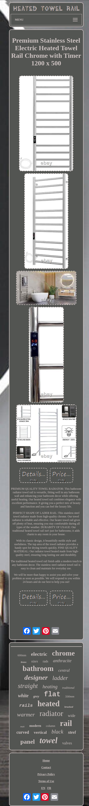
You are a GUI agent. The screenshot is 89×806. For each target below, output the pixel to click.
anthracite (62, 660)
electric (39, 654)
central (64, 670)
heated (48, 703)
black (57, 732)
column (50, 726)
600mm (22, 655)
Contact (46, 767)
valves (67, 743)
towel (48, 740)
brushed (68, 706)
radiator (51, 713)
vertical (40, 732)
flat (52, 694)
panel (27, 741)
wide (71, 716)
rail (66, 723)
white (23, 695)
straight (28, 685)
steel (72, 732)
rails (26, 705)
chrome (63, 653)
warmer (26, 714)
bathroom (38, 668)
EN (43, 788)
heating (49, 686)
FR (49, 788)
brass (24, 662)
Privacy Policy (46, 774)
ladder (60, 678)
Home (46, 760)
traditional (68, 687)
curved (22, 732)
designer (36, 677)
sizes (34, 661)
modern (35, 726)
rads (45, 661)
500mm (69, 696)
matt (22, 726)
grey (36, 696)
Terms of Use (46, 781)
